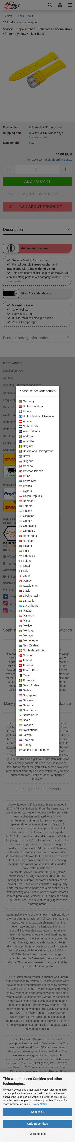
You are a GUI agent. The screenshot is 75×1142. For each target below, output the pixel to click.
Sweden (26, 725)
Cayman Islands (31, 471)
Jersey (25, 581)
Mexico (25, 626)
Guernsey (27, 531)
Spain (24, 720)
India (24, 551)
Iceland (25, 546)
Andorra (26, 436)
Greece (25, 521)
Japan (25, 576)
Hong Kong (28, 536)
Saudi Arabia (29, 686)
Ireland (25, 561)
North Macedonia (31, 651)
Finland (25, 511)
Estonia (25, 506)
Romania (26, 681)
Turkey (25, 745)
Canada (26, 466)
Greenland (27, 526)
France (25, 411)
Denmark (26, 501)
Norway (25, 656)
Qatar (24, 676)
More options (37, 1133)
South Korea (29, 715)
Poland (25, 661)
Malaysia (26, 616)
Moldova (26, 631)
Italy (23, 571)
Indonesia (27, 556)
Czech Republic (31, 496)
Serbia (25, 690)
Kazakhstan (28, 586)
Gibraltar (26, 516)
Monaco (26, 636)
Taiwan (25, 735)
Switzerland (28, 730)
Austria (25, 421)
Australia (26, 441)
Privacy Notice (39, 1104)
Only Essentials (37, 1123)
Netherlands (28, 426)
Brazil (24, 456)
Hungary (26, 541)
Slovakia (26, 700)
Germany (27, 401)
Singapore (27, 695)
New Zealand (29, 646)
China (24, 476)
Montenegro (28, 641)
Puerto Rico (28, 671)
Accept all (37, 1111)
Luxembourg (29, 606)
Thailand (26, 740)
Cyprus (25, 491)
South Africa (28, 710)
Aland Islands (29, 431)
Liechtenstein (29, 596)
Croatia (25, 486)
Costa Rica (28, 481)
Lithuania (26, 601)
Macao (25, 611)
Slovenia (26, 705)
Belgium (26, 446)
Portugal (26, 666)
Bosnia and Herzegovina (36, 451)
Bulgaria (26, 461)
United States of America (36, 416)
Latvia (24, 591)
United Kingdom (31, 406)
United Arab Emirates (34, 750)
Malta (24, 621)
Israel (24, 566)
